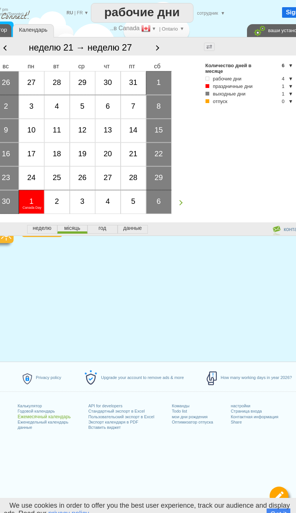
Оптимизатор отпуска (192, 422)
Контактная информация (254, 416)
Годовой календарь (36, 411)
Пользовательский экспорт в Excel (121, 416)
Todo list (179, 411)
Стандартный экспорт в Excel (116, 411)
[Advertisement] (221, 142)
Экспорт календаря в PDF (113, 422)
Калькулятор (30, 406)
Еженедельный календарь (43, 422)
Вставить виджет (104, 427)
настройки (240, 406)
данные (25, 427)
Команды (181, 406)
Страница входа (246, 411)
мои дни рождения (190, 416)
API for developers (105, 406)
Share (236, 422)
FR (80, 12)
